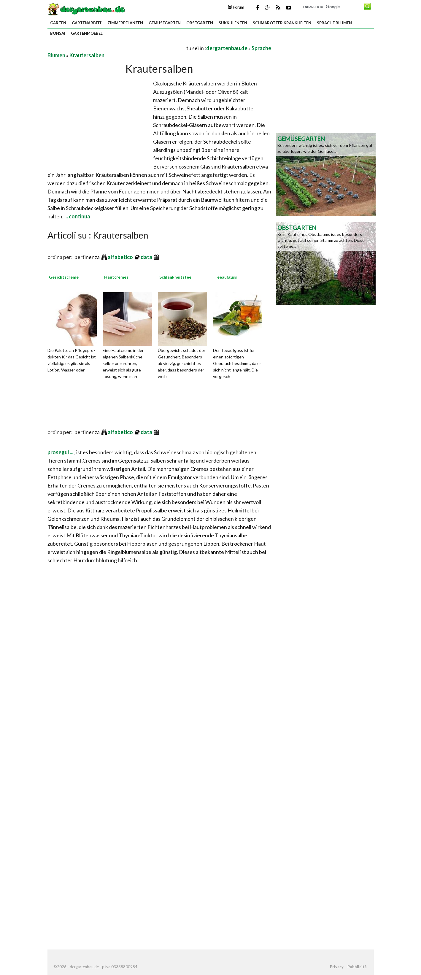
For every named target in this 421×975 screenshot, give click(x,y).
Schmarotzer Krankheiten (282, 22)
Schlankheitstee (175, 277)
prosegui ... (60, 452)
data (147, 257)
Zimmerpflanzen (125, 22)
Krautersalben (86, 55)
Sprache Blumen (334, 22)
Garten (58, 22)
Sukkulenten (233, 22)
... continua (76, 216)
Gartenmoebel (87, 33)
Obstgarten (199, 22)
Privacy (337, 966)
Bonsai (57, 33)
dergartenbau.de (226, 48)
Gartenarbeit (87, 22)
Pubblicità (356, 966)
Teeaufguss (226, 277)
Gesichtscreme (64, 277)
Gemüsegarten (165, 22)
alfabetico (121, 257)
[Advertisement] (116, 48)
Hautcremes (116, 277)
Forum (236, 7)
